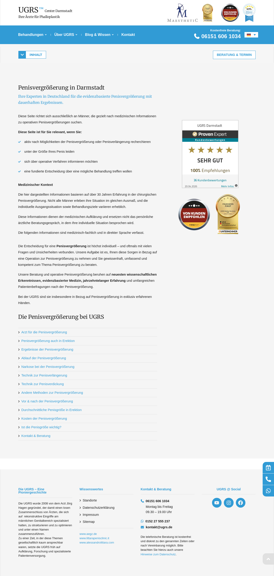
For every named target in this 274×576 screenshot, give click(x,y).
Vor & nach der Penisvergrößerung (46, 401)
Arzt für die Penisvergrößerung (43, 332)
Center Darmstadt (58, 11)
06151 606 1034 (221, 36)
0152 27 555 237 (158, 521)
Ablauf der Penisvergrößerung (43, 358)
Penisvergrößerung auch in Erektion (47, 341)
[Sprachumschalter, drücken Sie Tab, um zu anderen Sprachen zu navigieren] (251, 34)
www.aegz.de (88, 534)
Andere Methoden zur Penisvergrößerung (51, 392)
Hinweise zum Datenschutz (158, 554)
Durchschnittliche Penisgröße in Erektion (50, 410)
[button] (32, 54)
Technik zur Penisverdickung (42, 384)
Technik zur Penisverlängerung (43, 375)
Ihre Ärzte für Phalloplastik (39, 17)
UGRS (28, 10)
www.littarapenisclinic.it (94, 538)
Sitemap (89, 522)
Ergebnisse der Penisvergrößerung (46, 349)
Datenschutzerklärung (98, 507)
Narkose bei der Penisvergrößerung (47, 367)
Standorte (90, 500)
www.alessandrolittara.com (96, 542)
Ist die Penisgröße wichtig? (40, 427)
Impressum (91, 514)
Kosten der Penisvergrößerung (43, 418)
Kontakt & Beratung (35, 436)
